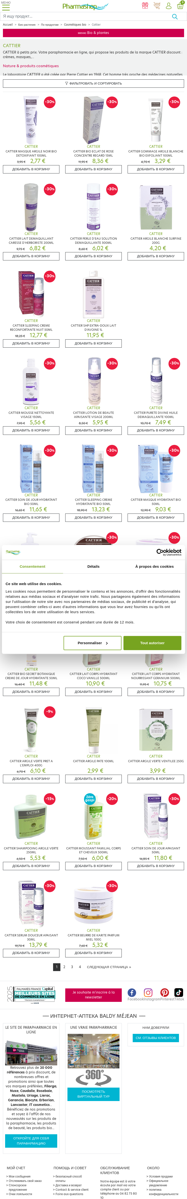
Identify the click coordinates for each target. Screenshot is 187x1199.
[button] (168, 6)
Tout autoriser (152, 643)
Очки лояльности (20, 1194)
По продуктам (50, 25)
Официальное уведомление (158, 1183)
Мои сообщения (19, 1176)
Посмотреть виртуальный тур (93, 1094)
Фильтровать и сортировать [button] (93, 83)
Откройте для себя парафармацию (31, 1140)
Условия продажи (161, 1176)
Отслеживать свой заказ (25, 1181)
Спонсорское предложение (18, 1187)
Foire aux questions (69, 1194)
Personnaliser (93, 643)
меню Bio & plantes (93, 33)
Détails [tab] (93, 566)
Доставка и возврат (69, 1185)
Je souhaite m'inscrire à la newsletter (94, 995)
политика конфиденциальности (163, 1192)
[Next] (109, 967)
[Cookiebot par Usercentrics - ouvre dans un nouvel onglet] (160, 552)
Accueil (8, 25)
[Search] (86, 16)
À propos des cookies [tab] (154, 566)
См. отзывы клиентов (156, 1038)
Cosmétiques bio (75, 25)
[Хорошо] (179, 16)
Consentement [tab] (32, 566)
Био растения (27, 25)
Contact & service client (72, 1190)
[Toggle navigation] (6, 6)
